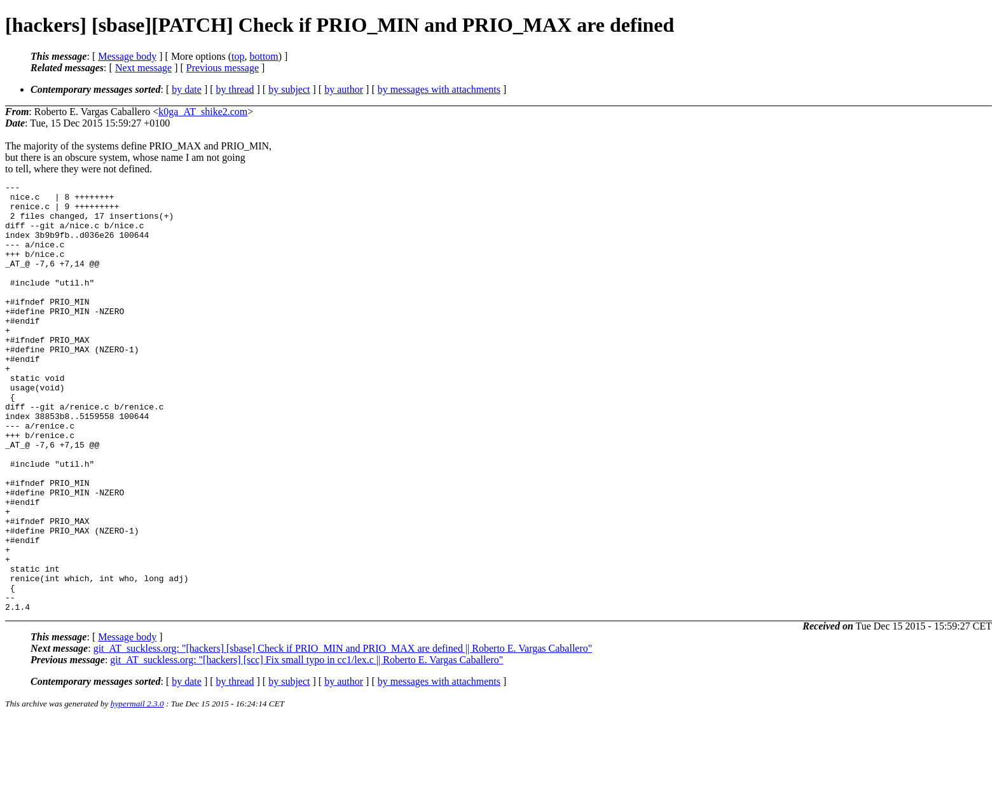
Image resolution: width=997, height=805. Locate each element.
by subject (289, 89)
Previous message (222, 67)
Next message (143, 67)
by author (343, 89)
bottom (263, 56)
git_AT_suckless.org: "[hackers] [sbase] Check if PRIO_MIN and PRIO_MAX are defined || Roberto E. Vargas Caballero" (343, 734)
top (237, 56)
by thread (235, 89)
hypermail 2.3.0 (137, 789)
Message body (127, 56)
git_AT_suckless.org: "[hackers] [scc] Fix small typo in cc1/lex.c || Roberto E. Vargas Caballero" (306, 745)
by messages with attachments (439, 89)
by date (187, 89)
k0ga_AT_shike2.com (202, 111)
